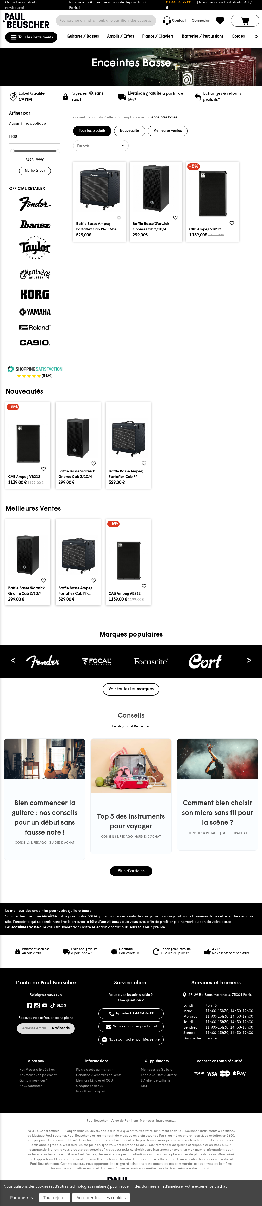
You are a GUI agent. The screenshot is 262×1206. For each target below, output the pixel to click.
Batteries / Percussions (202, 37)
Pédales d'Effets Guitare (159, 1075)
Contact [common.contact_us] (174, 20)
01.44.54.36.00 (178, 2)
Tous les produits (92, 131)
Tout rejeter (54, 1198)
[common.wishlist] (220, 20)
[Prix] (34, 137)
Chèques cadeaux (89, 1086)
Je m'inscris (60, 1028)
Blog (144, 1086)
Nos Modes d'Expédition (37, 1069)
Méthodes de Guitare (156, 1069)
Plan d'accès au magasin (94, 1069)
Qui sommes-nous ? (33, 1080)
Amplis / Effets (120, 37)
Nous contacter (30, 1086)
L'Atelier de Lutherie (155, 1080)
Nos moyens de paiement (38, 1075)
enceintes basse (25, 927)
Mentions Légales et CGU (94, 1080)
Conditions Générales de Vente (99, 1075)
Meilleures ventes (167, 131)
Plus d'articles (131, 871)
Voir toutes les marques (131, 689)
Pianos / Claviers (157, 37)
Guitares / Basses (83, 37)
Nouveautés (129, 131)
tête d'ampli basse (105, 922)
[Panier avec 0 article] (245, 21)
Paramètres (21, 1198)
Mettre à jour (35, 171)
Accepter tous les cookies (101, 1198)
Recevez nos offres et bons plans (45, 1018)
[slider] (12, 151)
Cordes (238, 37)
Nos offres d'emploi (90, 1091)
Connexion (201, 21)
